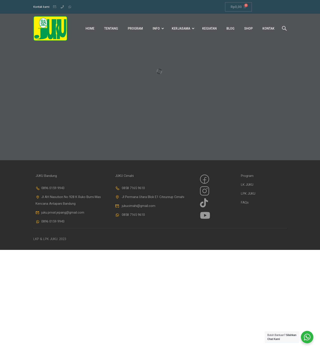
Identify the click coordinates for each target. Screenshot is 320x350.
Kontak (268, 28)
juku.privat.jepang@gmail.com (60, 212)
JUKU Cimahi (124, 176)
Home (90, 28)
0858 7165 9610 (130, 188)
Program (135, 28)
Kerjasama (181, 28)
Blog (230, 28)
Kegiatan (209, 28)
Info (156, 28)
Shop (248, 28)
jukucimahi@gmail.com (135, 206)
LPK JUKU (248, 194)
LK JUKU (247, 185)
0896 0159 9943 (50, 188)
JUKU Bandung (46, 176)
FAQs (245, 202)
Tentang (111, 28)
